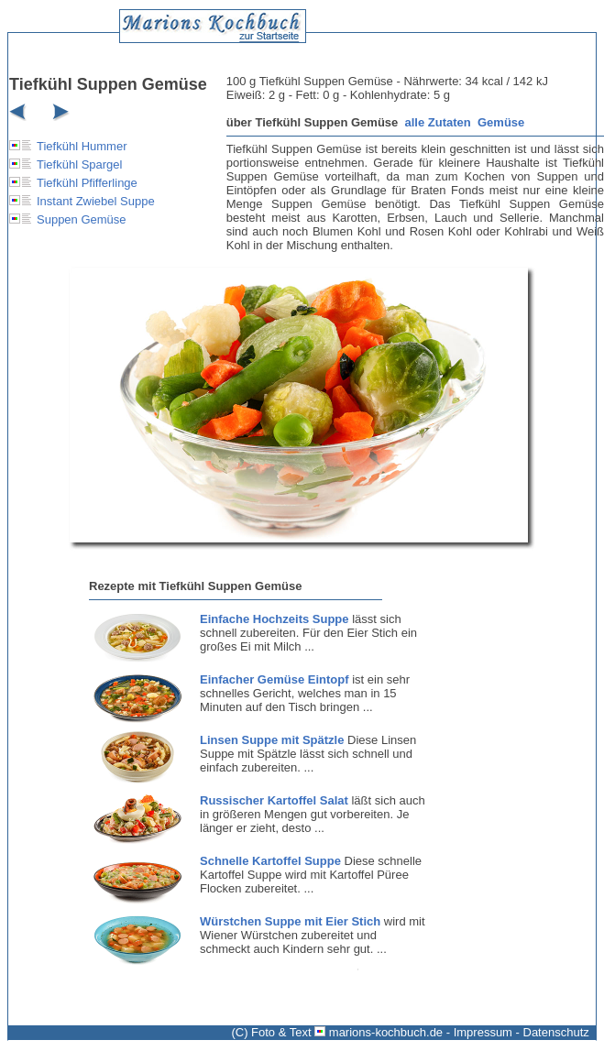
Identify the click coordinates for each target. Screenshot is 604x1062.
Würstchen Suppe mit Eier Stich (290, 921)
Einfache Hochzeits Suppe (274, 619)
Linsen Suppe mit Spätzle (272, 740)
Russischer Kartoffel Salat (274, 800)
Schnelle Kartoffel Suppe (270, 861)
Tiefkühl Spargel (79, 164)
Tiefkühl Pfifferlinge (87, 183)
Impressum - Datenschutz (521, 1032)
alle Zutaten (438, 122)
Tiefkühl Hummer (81, 146)
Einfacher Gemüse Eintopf (274, 679)
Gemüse (501, 122)
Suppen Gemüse (81, 219)
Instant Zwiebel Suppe (96, 201)
